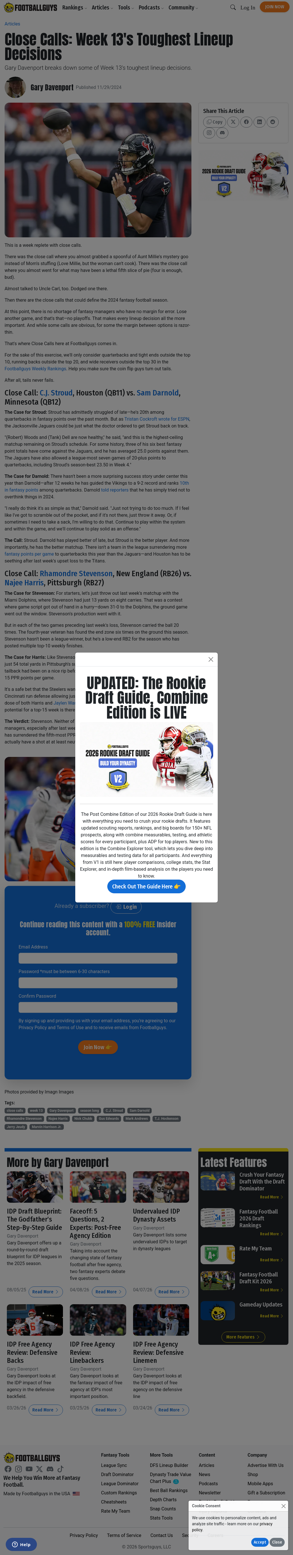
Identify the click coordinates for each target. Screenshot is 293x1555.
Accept (260, 1542)
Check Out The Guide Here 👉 (146, 886)
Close (277, 1542)
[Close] (283, 1506)
